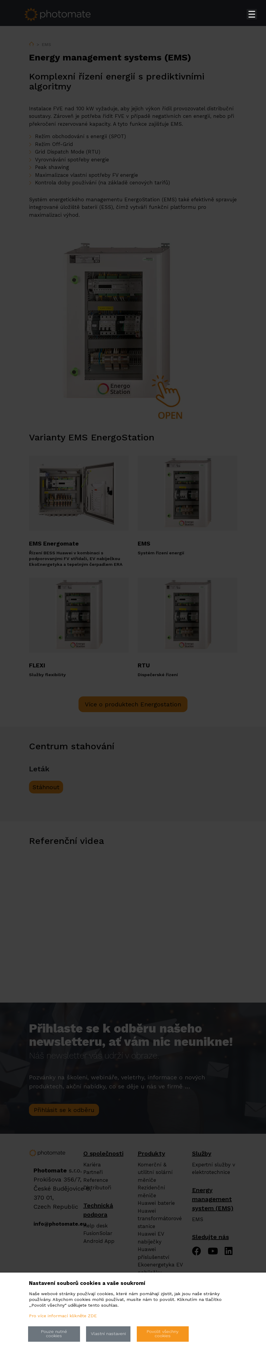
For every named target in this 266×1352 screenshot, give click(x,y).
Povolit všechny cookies (162, 1333)
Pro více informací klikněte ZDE (63, 1315)
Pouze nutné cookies (54, 1333)
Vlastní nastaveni (108, 1333)
